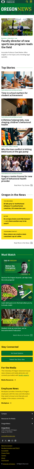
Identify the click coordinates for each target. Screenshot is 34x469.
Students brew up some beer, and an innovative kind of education (13, 329)
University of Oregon (9, 464)
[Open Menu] (31, 1)
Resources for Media (8, 419)
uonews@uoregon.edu (8, 436)
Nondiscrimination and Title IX (10, 448)
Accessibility (5, 451)
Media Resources (7, 380)
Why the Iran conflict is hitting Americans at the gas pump (16, 150)
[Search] (27, 2)
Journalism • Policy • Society (9, 146)
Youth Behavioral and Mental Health (11, 90)
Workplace (5, 403)
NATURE (6, 216)
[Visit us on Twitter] (5, 441)
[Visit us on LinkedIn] (15, 441)
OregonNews (5, 423)
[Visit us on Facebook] (2, 441)
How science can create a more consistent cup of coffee (15, 235)
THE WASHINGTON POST (10, 232)
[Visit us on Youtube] (9, 441)
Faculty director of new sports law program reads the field (17, 44)
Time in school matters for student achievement (14, 94)
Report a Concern (6, 446)
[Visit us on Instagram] (12, 441)
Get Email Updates (17, 353)
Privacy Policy (5, 453)
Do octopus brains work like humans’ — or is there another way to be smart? (17, 221)
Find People (5, 460)
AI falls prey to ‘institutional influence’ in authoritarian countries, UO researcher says (14, 206)
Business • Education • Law (9, 38)
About (3, 458)
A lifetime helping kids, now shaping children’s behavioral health (16, 122)
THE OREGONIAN (8, 201)
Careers (3, 456)
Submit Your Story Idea (17, 359)
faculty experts (24, 375)
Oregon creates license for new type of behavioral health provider (16, 179)
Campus (4, 414)
